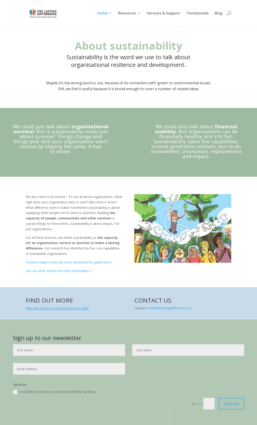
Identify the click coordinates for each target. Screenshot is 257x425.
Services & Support (163, 14)
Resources (127, 14)
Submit (231, 404)
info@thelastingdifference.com (169, 308)
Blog (218, 14)
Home (102, 14)
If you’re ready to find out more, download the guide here (68, 262)
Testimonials (197, 14)
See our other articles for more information (57, 271)
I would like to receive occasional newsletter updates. (54, 392)
